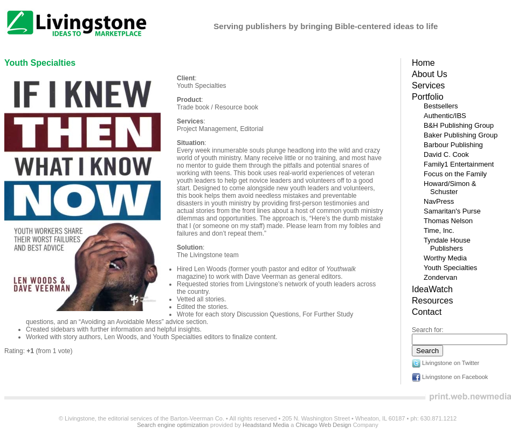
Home (423, 62)
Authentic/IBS (445, 116)
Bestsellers (441, 106)
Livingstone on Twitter (445, 363)
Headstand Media (266, 425)
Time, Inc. (439, 230)
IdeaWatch (432, 289)
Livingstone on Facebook (450, 377)
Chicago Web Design (323, 425)
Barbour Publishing (453, 145)
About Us (429, 74)
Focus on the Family (455, 174)
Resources (432, 300)
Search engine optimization (173, 425)
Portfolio (428, 96)
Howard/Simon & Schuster (450, 188)
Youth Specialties (39, 62)
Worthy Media (445, 258)
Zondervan (440, 277)
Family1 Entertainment (459, 164)
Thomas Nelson (448, 221)
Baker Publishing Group (461, 135)
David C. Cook (446, 154)
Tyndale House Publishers (447, 244)
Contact (426, 311)
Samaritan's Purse (452, 211)
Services (428, 85)
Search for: (428, 330)
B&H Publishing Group (459, 125)
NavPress (439, 201)
